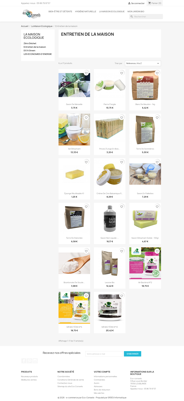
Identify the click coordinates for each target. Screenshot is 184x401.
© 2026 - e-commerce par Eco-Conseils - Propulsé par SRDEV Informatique (92, 397)
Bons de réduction (102, 390)
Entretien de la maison (35, 47)
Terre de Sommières (145, 149)
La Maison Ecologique (112, 11)
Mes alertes (99, 393)
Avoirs (96, 383)
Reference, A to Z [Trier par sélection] (143, 63)
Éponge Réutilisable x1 (74, 193)
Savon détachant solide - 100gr (145, 238)
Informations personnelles (105, 376)
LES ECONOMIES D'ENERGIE (38, 54)
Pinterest (29, 360)
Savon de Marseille (74, 104)
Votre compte (102, 371)
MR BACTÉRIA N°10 (110, 327)
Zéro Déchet (30, 43)
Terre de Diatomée (74, 238)
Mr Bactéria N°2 (145, 282)
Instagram (35, 360)
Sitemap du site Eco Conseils (70, 386)
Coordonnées (63, 376)
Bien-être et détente (60, 11)
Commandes (99, 380)
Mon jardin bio (136, 11)
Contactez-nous (64, 383)
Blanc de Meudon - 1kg (145, 104)
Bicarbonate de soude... (74, 282)
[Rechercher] (146, 16)
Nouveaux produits (29, 376)
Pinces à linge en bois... (109, 149)
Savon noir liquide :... (110, 238)
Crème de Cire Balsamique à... (110, 193)
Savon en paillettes (145, 193)
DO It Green (29, 50)
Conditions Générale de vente (70, 380)
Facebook (23, 360)
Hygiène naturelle (85, 11)
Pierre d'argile (110, 104)
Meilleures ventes (29, 380)
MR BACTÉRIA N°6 (74, 327)
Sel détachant (74, 149)
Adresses (98, 386)
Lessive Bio (109, 282)
